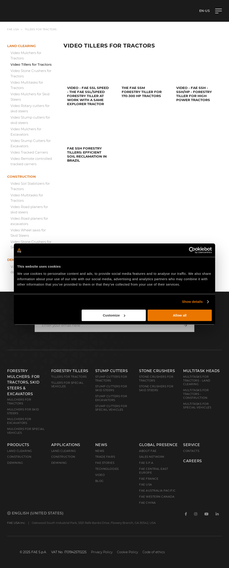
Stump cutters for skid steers (111, 388)
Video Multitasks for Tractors (27, 85)
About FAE (148, 451)
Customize (114, 315)
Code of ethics (153, 552)
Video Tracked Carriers (29, 152)
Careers (192, 461)
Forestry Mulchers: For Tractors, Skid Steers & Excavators (23, 382)
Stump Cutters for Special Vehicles (111, 408)
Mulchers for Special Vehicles (26, 430)
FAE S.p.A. (146, 462)
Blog (99, 481)
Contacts (191, 451)
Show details (192, 302)
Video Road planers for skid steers (29, 209)
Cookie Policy (127, 552)
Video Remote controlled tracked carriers (31, 161)
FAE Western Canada (156, 496)
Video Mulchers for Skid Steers (30, 97)
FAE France (148, 478)
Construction (21, 176)
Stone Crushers (157, 371)
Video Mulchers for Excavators (26, 132)
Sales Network (152, 456)
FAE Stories (104, 462)
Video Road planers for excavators (29, 221)
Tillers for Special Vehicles (67, 384)
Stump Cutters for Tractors (111, 378)
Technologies (107, 468)
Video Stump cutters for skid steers (30, 120)
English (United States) (35, 513)
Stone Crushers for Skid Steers (156, 388)
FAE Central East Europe (153, 470)
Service (191, 445)
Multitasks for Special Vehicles (197, 405)
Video (100, 475)
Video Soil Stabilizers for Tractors (30, 186)
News (101, 445)
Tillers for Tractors (69, 376)
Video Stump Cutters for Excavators (31, 143)
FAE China (147, 502)
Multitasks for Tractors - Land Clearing (196, 380)
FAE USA (13, 29)
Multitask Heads (201, 371)
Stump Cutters (111, 371)
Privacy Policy (101, 552)
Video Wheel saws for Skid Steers (28, 233)
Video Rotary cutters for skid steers (30, 108)
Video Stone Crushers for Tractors (31, 73)
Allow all (180, 315)
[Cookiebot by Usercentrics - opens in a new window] (192, 250)
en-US (204, 11)
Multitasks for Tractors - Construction (196, 393)
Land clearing (21, 46)
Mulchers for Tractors (19, 401)
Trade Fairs (105, 456)
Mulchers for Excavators (19, 421)
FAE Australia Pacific (157, 490)
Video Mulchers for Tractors (26, 55)
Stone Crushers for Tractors (156, 378)
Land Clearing (63, 451)
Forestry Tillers (69, 371)
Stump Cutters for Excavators (111, 398)
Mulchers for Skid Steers (23, 411)
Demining (15, 462)
